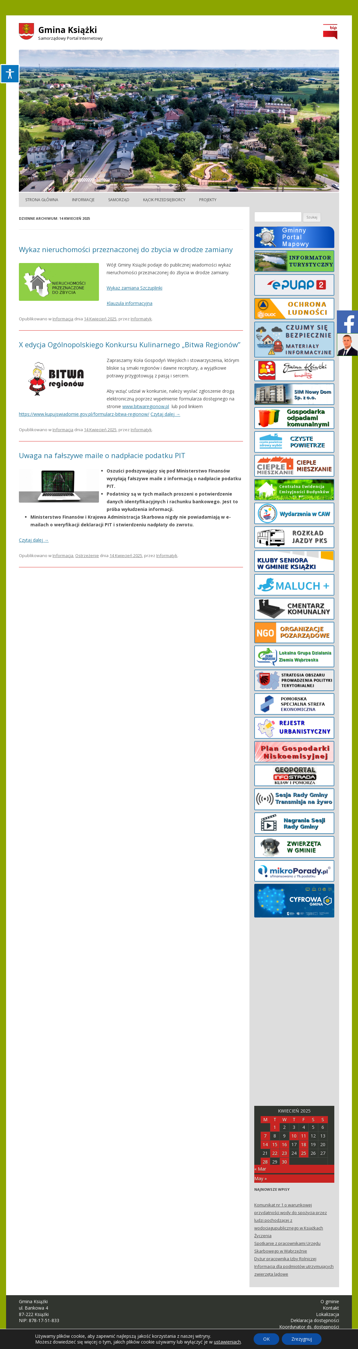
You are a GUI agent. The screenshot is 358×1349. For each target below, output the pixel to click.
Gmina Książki (67, 30)
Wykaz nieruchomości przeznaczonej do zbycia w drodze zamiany (126, 249)
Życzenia (263, 1235)
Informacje (83, 199)
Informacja (63, 319)
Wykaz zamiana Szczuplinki (134, 288)
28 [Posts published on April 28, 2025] (265, 1162)
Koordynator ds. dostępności (309, 1327)
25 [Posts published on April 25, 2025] (303, 1153)
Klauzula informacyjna (129, 303)
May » (260, 1178)
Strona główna (41, 199)
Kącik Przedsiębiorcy (164, 199)
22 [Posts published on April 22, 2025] (274, 1153)
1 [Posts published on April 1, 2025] (274, 1127)
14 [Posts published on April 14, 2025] (265, 1144)
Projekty (207, 199)
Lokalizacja (327, 1314)
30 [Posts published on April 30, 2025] (284, 1162)
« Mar (260, 1169)
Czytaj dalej (165, 414)
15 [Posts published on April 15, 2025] (274, 1144)
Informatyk (141, 319)
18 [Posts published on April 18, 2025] (303, 1144)
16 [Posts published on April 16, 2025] (284, 1144)
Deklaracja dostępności (314, 1320)
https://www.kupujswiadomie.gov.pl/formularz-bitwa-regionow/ (84, 414)
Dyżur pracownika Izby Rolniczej (285, 1259)
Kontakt (331, 1308)
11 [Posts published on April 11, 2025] (303, 1136)
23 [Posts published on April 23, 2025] (284, 1153)
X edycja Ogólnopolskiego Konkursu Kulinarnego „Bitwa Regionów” (129, 344)
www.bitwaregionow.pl (145, 406)
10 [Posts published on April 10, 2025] (294, 1136)
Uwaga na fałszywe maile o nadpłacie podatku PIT (102, 455)
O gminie (330, 1301)
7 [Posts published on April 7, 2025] (265, 1136)
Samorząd (118, 199)
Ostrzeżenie (87, 555)
